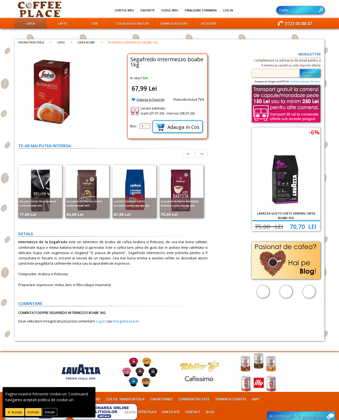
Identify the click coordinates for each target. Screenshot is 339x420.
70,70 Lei (303, 226)
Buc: (133, 126)
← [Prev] (188, 153)
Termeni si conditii (230, 399)
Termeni (315, 81)
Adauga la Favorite (150, 99)
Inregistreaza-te (126, 321)
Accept (16, 412)
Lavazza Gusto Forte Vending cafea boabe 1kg (286, 215)
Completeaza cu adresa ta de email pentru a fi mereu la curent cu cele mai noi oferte (287, 63)
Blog (210, 412)
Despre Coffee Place (140, 412)
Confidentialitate (299, 81)
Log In (228, 10)
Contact (192, 412)
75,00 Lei (269, 226)
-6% (314, 132)
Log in (100, 321)
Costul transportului (125, 399)
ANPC (256, 399)
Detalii (50, 412)
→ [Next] (201, 153)
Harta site (171, 412)
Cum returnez (161, 399)
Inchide (33, 412)
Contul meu (124, 10)
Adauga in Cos (177, 127)
